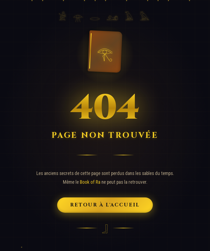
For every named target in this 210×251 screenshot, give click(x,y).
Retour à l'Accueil (105, 205)
